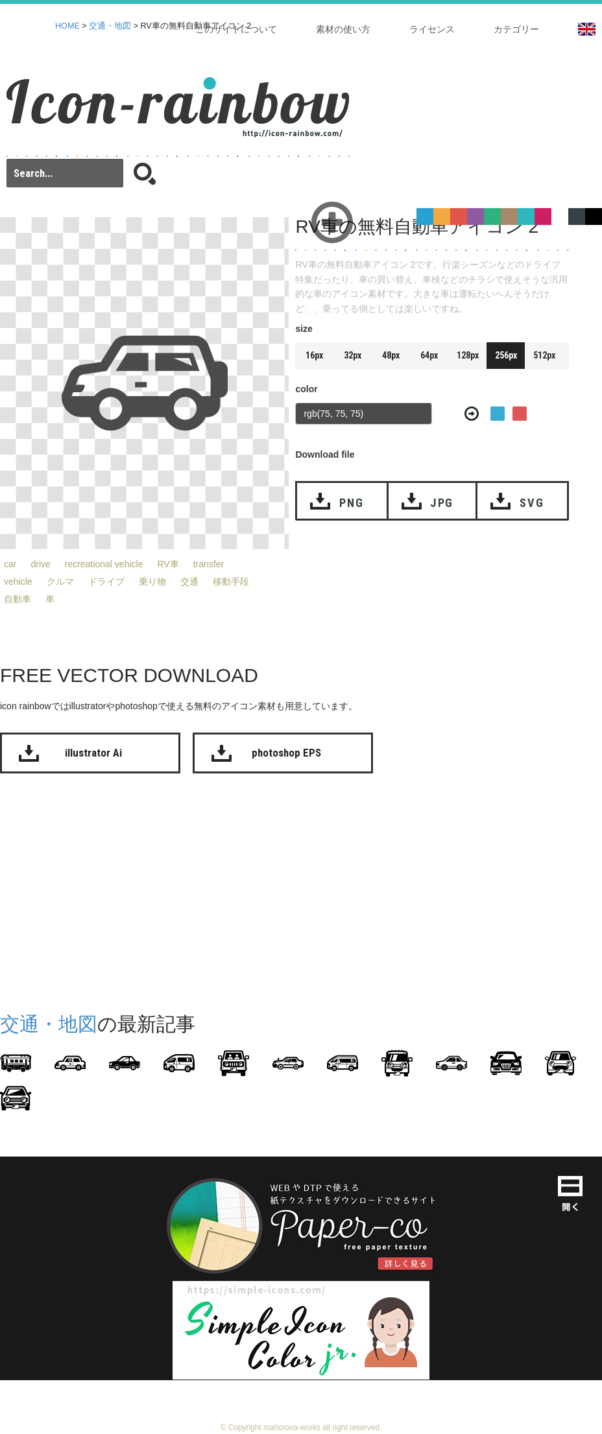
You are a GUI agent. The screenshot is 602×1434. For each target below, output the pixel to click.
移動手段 (231, 581)
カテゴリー (516, 29)
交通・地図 (110, 25)
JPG (441, 503)
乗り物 (152, 581)
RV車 (167, 564)
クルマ (60, 581)
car (10, 564)
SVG (532, 503)
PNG (351, 503)
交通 (189, 581)
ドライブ (106, 581)
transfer (208, 564)
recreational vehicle (104, 564)
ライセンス (432, 29)
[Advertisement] (249, 890)
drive (40, 564)
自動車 (17, 599)
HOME (67, 25)
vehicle (18, 581)
